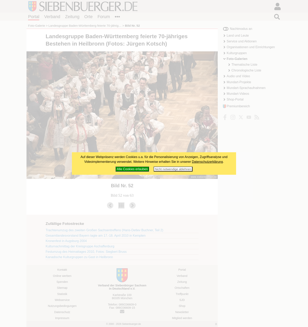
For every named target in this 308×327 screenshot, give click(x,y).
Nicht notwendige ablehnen (173, 169)
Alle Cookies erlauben (132, 169)
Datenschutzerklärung (207, 161)
